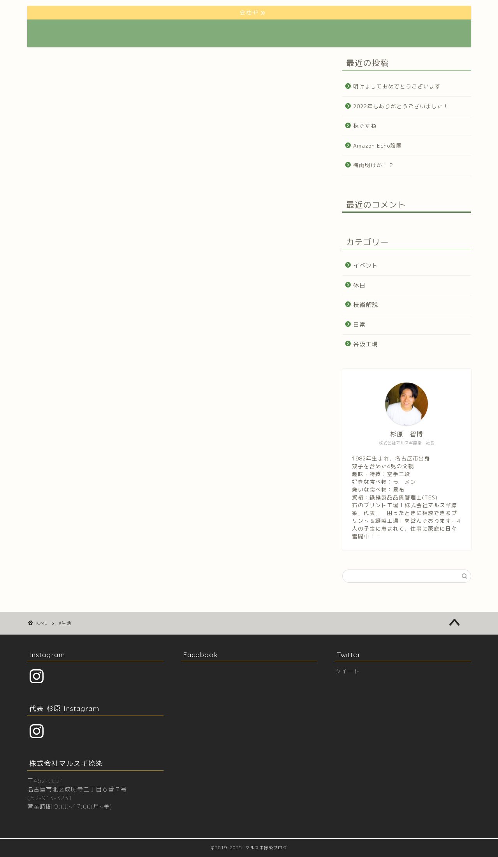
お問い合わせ (387, 31)
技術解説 (365, 305)
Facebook (200, 654)
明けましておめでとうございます (397, 86)
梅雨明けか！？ (373, 165)
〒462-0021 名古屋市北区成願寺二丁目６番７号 (77, 785)
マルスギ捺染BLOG (74, 33)
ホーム (177, 31)
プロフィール (335, 31)
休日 (359, 285)
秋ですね (365, 125)
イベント (365, 265)
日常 (359, 325)
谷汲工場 (365, 344)
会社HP (215, 31)
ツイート (347, 671)
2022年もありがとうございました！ (401, 106)
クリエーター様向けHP (272, 31)
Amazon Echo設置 (377, 145)
